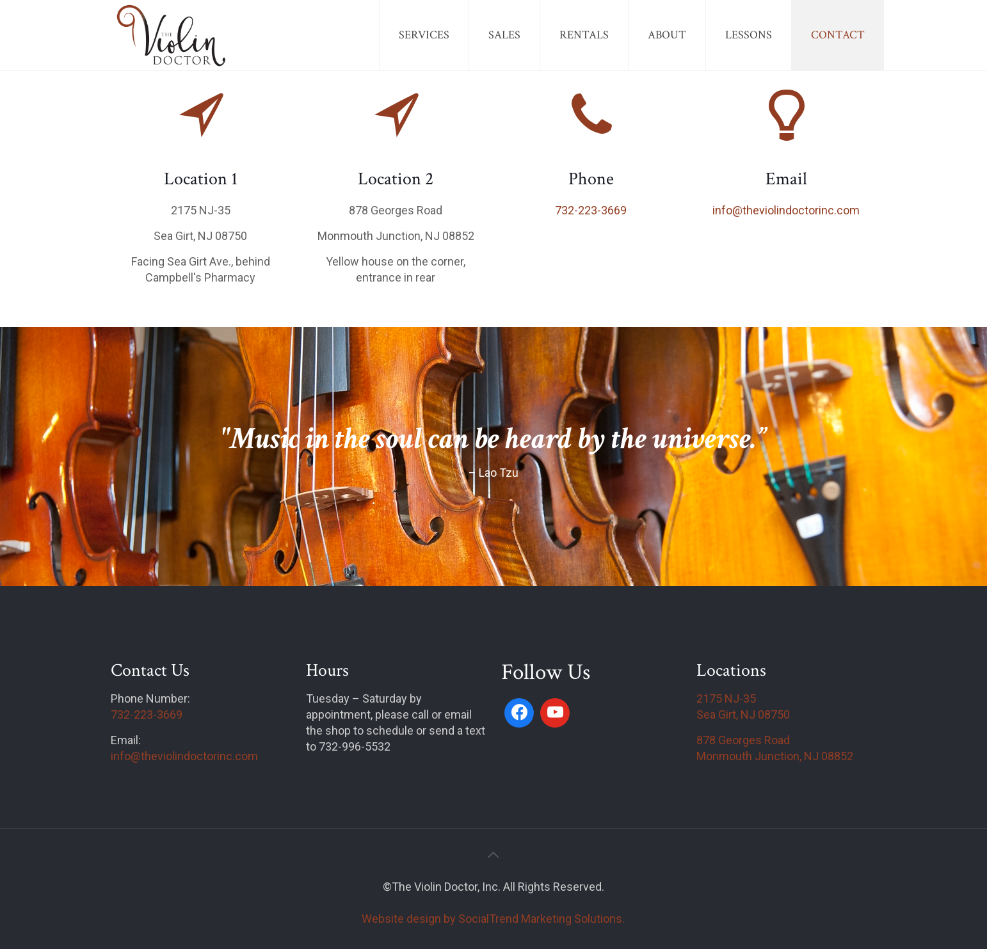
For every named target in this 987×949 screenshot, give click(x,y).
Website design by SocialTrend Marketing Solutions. (493, 918)
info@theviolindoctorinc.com (786, 210)
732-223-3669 (591, 210)
